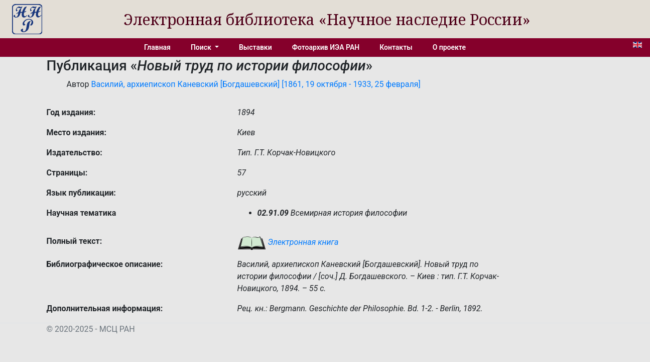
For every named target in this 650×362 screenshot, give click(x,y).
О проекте (449, 47)
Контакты (395, 47)
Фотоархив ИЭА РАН (326, 47)
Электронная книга (288, 242)
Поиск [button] (202, 47)
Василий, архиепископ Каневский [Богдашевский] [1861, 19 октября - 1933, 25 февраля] (255, 84)
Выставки (255, 47)
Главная (157, 47)
